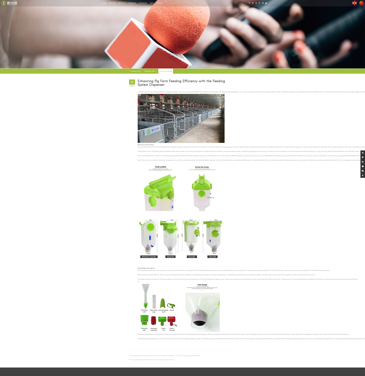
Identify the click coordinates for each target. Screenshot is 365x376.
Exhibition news (149, 71)
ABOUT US (112, 3)
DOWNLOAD (143, 3)
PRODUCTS (122, 3)
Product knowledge (165, 71)
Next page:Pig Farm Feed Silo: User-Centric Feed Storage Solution (152, 359)
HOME (104, 3)
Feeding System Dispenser (230, 92)
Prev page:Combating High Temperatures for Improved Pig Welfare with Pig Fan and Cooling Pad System (165, 355)
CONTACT (160, 3)
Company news (135, 71)
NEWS (152, 3)
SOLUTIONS (132, 3)
